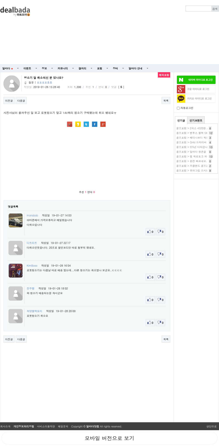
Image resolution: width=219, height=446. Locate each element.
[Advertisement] (145, 32)
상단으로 (211, 426)
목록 (166, 100)
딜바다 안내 (135, 68)
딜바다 (7, 68)
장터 (115, 68)
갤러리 (82, 68)
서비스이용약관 (46, 426)
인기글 (181, 120)
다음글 (21, 100)
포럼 (99, 68)
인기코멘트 (195, 120)
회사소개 (5, 426)
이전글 (9, 100)
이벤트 (27, 68)
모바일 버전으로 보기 (109, 438)
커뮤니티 (63, 68)
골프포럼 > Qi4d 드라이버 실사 (194, 142)
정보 (44, 68)
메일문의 (63, 426)
